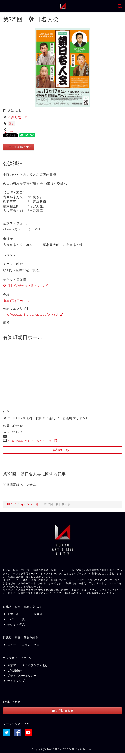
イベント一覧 (30, 504)
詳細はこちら (63, 450)
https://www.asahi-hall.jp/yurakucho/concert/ (33, 314)
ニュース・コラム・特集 (21, 645)
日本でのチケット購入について (25, 285)
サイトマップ (14, 681)
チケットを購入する (19, 147)
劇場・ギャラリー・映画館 (23, 614)
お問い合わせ (62, 710)
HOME (11, 504)
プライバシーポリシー (20, 675)
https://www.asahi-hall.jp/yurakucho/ (33, 441)
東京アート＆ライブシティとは (25, 665)
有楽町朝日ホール (21, 117)
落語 (12, 124)
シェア (8, 132)
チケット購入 (14, 624)
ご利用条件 (12, 670)
